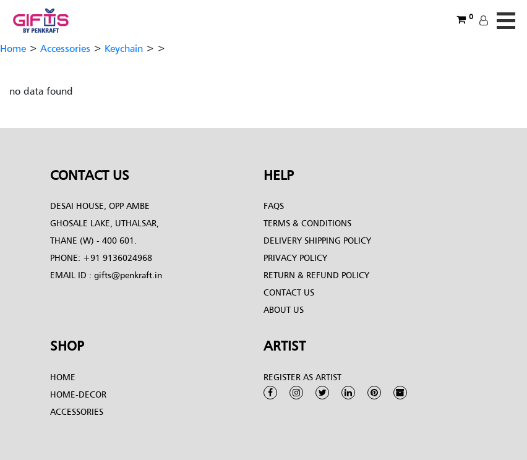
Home (13, 48)
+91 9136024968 (116, 257)
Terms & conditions (307, 223)
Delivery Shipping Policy (317, 240)
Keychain (124, 48)
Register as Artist (302, 377)
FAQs (274, 205)
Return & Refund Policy (316, 275)
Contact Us (289, 292)
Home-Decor (78, 394)
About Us (284, 309)
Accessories (65, 48)
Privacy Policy (295, 257)
